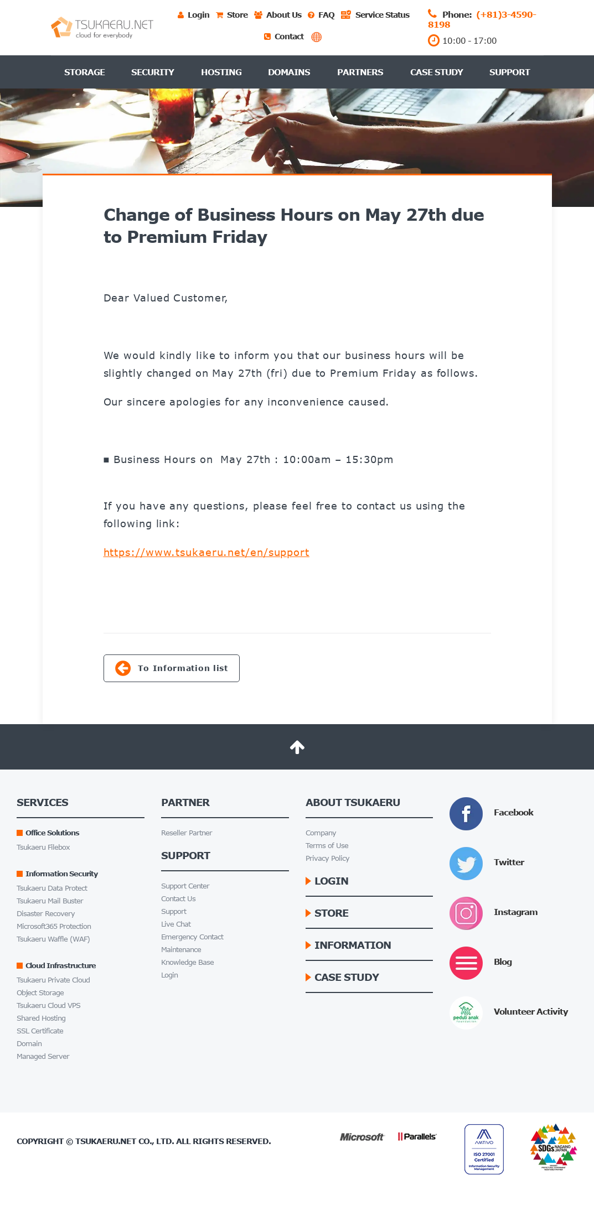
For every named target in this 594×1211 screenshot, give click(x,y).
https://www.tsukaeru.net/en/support (207, 552)
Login (169, 975)
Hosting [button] (221, 72)
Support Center (185, 886)
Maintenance (181, 949)
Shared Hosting (41, 1018)
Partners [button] (360, 72)
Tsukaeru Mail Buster (50, 901)
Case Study (436, 72)
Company (321, 832)
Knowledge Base (187, 962)
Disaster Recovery (46, 913)
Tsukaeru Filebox (43, 847)
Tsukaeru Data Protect (52, 888)
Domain (29, 1043)
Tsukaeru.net (105, 1141)
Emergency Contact (192, 936)
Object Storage (40, 992)
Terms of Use (327, 845)
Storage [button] (84, 72)
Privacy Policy (327, 858)
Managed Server (43, 1056)
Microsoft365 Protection (54, 926)
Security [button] (152, 72)
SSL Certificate (40, 1031)
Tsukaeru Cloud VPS (48, 1005)
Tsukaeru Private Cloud (53, 980)
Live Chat (175, 924)
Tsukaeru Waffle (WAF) (53, 939)
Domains (289, 72)
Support (509, 72)
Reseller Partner (186, 832)
